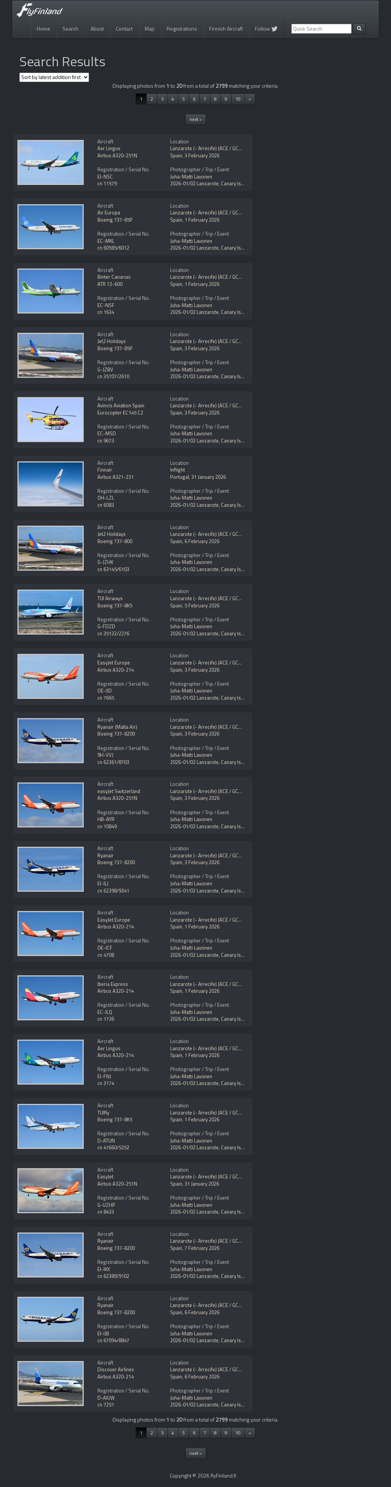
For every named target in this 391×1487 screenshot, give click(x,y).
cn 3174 (105, 1083)
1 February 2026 (202, 220)
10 (238, 98)
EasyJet (105, 1176)
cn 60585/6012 (113, 247)
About (97, 29)
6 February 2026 (202, 541)
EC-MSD (106, 433)
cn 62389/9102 (113, 1276)
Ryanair (105, 855)
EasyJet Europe (113, 662)
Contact (124, 29)
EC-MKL (105, 241)
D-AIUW (106, 1398)
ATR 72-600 (109, 284)
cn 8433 (105, 1211)
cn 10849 (107, 826)
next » (195, 119)
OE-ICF (105, 947)
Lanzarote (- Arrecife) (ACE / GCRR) (208, 148)
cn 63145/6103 (113, 569)
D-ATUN (106, 1140)
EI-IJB (103, 1333)
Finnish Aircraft (226, 29)
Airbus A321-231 (115, 477)
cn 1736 (105, 1019)
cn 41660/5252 (113, 1147)
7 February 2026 (202, 1248)
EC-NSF (105, 305)
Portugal (179, 477)
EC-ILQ (104, 1012)
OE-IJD (104, 690)
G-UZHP (106, 1205)
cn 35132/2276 (113, 633)
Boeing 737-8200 (116, 733)
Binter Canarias (114, 277)
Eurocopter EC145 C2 (120, 412)
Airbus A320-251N (117, 155)
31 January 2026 (208, 477)
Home (43, 29)
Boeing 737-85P (115, 220)
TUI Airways (110, 598)
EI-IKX (103, 1269)
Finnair (104, 469)
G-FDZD (106, 626)
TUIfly (103, 1112)
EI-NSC (105, 176)
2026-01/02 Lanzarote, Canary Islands (211, 183)
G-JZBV (105, 369)
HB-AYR (105, 819)
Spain (176, 155)
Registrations (182, 29)
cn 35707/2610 (113, 376)
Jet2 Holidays (111, 341)
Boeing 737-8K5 (114, 605)
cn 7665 (105, 698)
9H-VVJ (105, 755)
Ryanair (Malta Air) (117, 727)
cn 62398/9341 (113, 890)
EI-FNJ (104, 1076)
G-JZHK (105, 562)
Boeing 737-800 (114, 541)
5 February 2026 (202, 605)
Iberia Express (112, 984)
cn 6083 (105, 505)
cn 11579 (107, 183)
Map (150, 29)
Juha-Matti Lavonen (191, 176)
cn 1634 (105, 312)
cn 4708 (105, 955)
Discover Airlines (115, 1369)
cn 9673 (105, 440)
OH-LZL (105, 497)
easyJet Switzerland (118, 791)
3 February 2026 (202, 155)
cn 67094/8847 (113, 1340)
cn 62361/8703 (113, 762)
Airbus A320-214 (115, 670)
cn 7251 (105, 1404)
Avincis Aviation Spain (120, 405)
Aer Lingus (108, 148)
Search (70, 29)
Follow (266, 29)
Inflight (177, 469)
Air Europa (108, 212)
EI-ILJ (102, 883)
